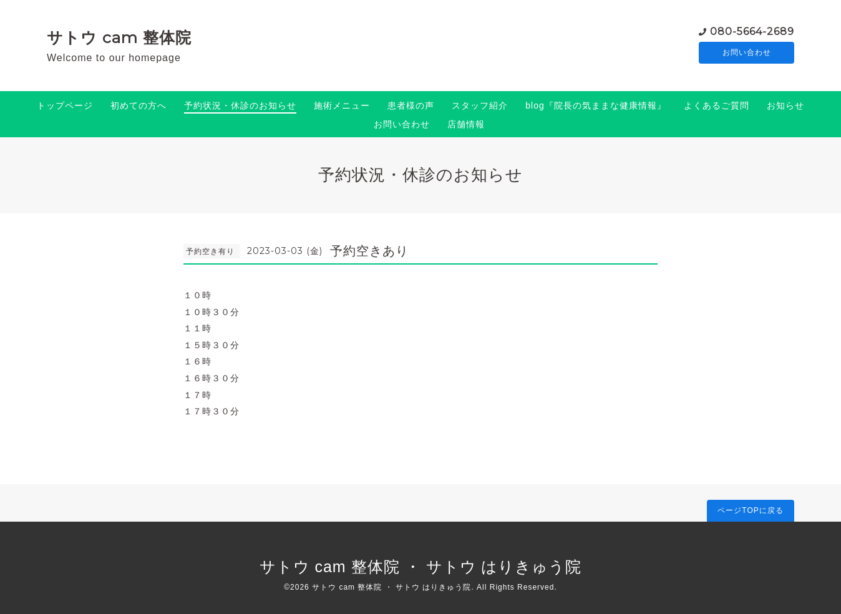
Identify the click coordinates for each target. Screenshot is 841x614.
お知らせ (785, 105)
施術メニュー (342, 105)
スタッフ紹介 (480, 105)
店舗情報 (466, 124)
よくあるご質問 (716, 105)
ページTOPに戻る (750, 510)
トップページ (65, 105)
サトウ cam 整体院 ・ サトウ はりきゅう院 (421, 566)
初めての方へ (138, 105)
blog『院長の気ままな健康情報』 (595, 105)
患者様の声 (410, 105)
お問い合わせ (747, 53)
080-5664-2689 (752, 31)
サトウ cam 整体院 (119, 37)
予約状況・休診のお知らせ (240, 105)
